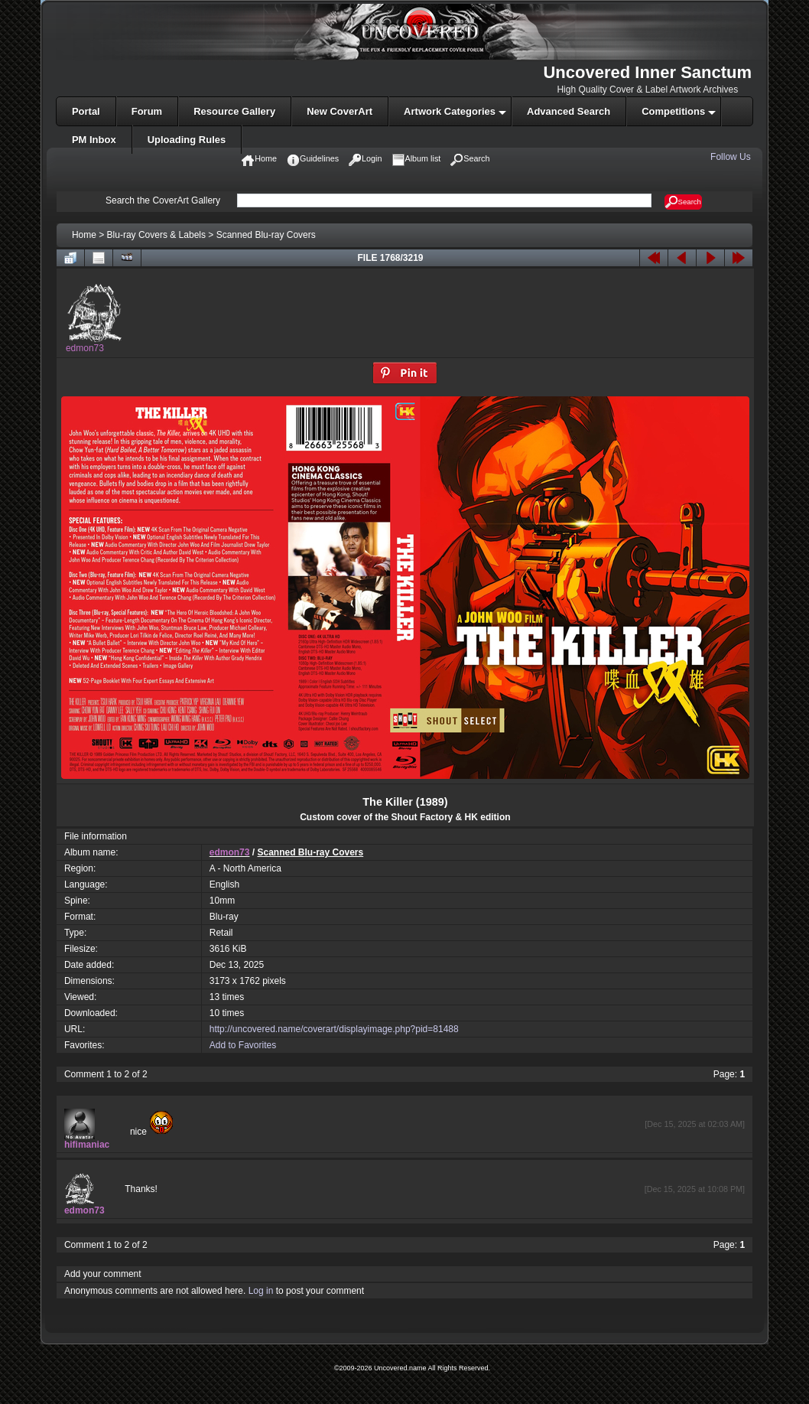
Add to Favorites (243, 1045)
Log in (261, 1290)
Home (84, 235)
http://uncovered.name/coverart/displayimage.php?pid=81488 (334, 1029)
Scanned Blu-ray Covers (266, 235)
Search (683, 202)
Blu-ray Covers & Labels (156, 235)
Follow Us (731, 156)
